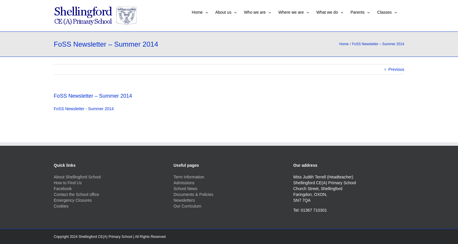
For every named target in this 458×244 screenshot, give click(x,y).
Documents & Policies (193, 194)
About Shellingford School (77, 177)
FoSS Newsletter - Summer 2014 (84, 108)
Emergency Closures (73, 200)
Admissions (184, 182)
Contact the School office (76, 194)
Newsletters (184, 200)
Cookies (61, 206)
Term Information (189, 177)
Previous (396, 69)
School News (185, 188)
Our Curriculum (187, 206)
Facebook (63, 188)
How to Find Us (68, 182)
